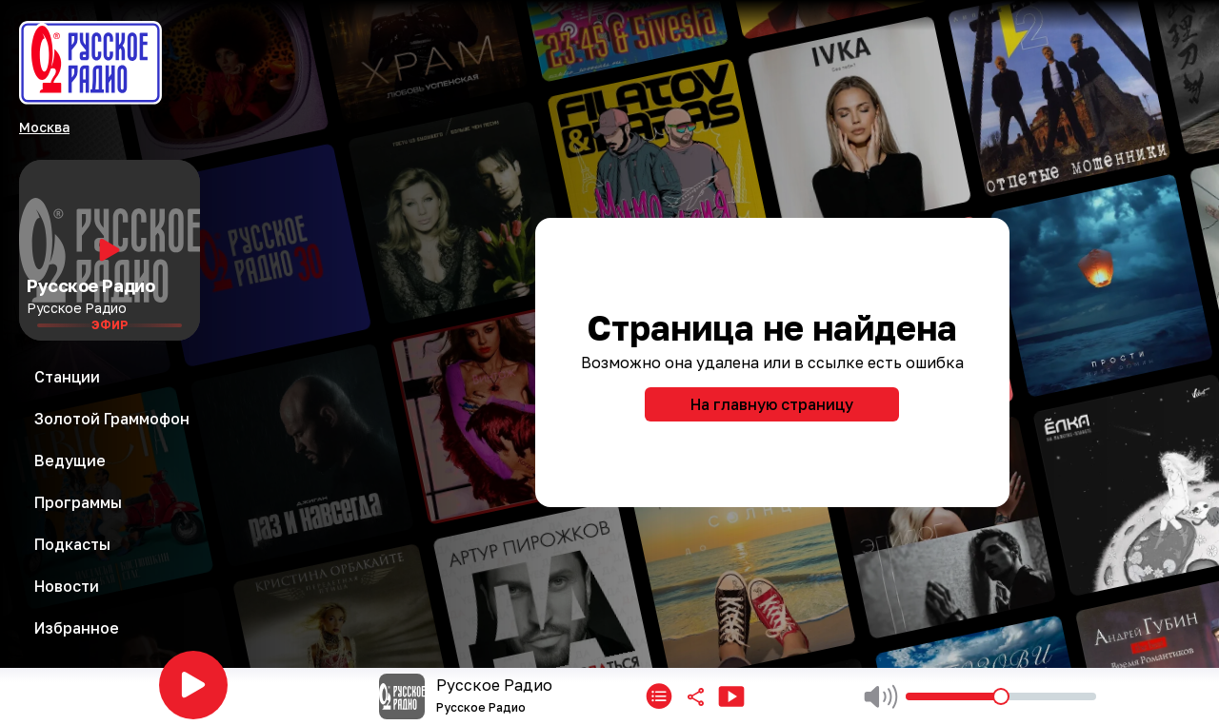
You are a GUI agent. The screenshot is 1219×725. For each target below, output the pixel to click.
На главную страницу (771, 404)
